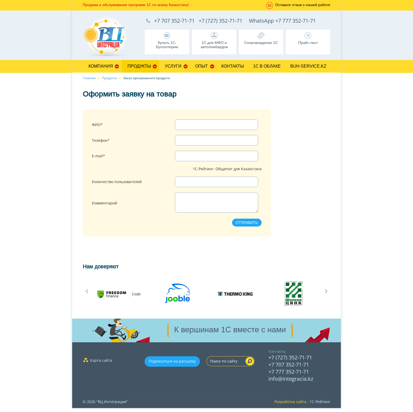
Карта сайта (101, 364)
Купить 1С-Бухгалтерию (167, 45)
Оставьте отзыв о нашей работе (302, 5)
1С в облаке (267, 66)
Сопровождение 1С (261, 43)
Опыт (201, 66)
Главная (89, 78)
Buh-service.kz (308, 66)
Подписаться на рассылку (172, 365)
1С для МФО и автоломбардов (214, 45)
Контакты (232, 66)
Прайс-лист (308, 43)
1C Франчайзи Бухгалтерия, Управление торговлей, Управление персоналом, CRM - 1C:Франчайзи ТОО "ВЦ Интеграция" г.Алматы (109, 37)
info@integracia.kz (290, 382)
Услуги (173, 66)
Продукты (139, 66)
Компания (100, 66)
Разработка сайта (290, 405)
